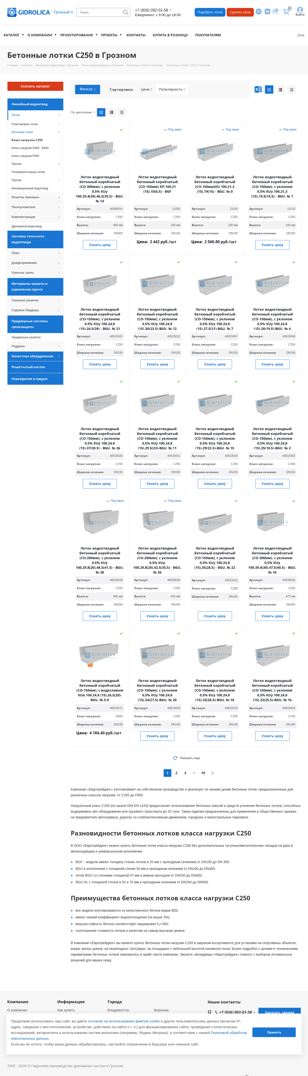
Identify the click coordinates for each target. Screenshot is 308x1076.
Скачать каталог (35, 86)
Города (115, 1001)
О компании (39, 35)
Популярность (172, 89)
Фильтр (88, 89)
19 (203, 773)
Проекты (109, 35)
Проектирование (76, 35)
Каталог (11, 35)
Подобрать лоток (210, 12)
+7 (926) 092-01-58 (151, 10)
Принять (274, 1032)
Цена (146, 89)
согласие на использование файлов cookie (124, 1021)
